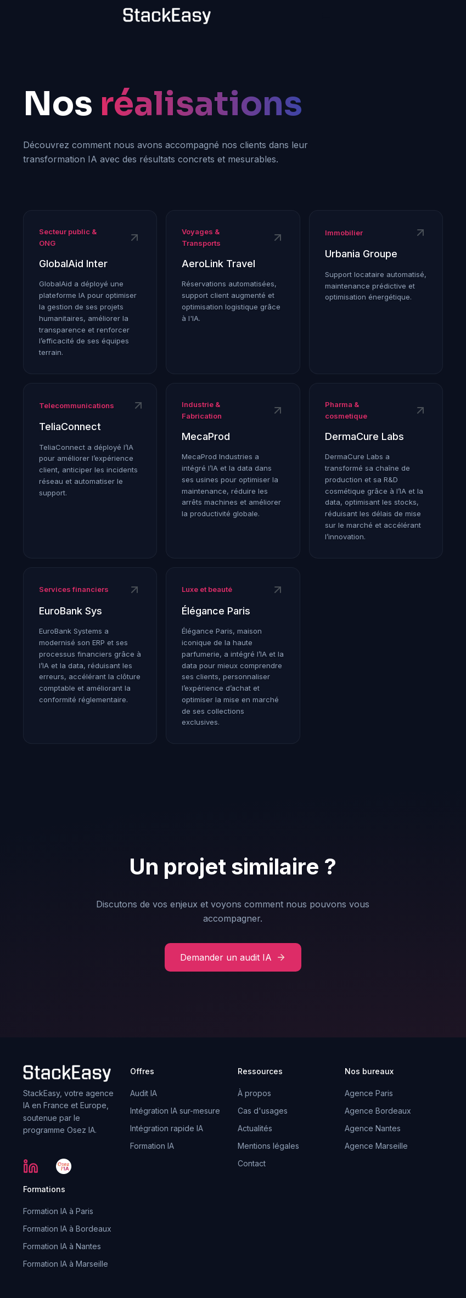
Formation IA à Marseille (65, 1263)
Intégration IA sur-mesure (175, 1110)
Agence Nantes (373, 1128)
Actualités (255, 1128)
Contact (252, 1163)
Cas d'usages (263, 1110)
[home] (167, 16)
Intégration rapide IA (166, 1128)
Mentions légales (268, 1145)
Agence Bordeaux (378, 1110)
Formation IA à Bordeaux (67, 1228)
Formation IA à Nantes (62, 1246)
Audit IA (143, 1093)
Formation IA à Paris (58, 1211)
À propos (254, 1093)
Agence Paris (369, 1093)
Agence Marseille (376, 1145)
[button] (326, 16)
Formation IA (152, 1145)
